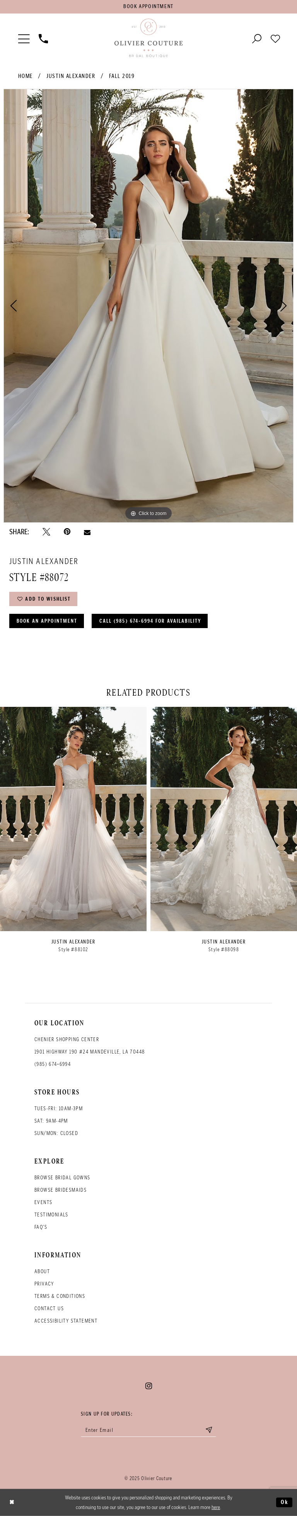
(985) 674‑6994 (52, 1064)
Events (43, 1202)
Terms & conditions (59, 1296)
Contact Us (49, 1308)
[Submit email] (208, 1430)
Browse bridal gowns (62, 1177)
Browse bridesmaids (60, 1190)
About (42, 1271)
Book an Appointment (47, 621)
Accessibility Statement (65, 1321)
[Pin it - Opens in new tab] (67, 532)
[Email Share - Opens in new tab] (87, 532)
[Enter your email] (148, 1430)
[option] (148, 305)
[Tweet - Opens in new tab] (46, 532)
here (216, 1507)
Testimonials (51, 1214)
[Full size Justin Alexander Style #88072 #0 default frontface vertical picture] (148, 305)
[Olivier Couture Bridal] (148, 38)
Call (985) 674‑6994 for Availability (150, 621)
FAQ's (40, 1227)
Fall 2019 (122, 76)
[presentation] (73, 819)
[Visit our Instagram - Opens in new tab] (148, 1386)
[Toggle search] (257, 38)
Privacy (44, 1284)
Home (25, 76)
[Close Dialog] (12, 1502)
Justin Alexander (70, 76)
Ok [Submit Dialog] (284, 1502)
